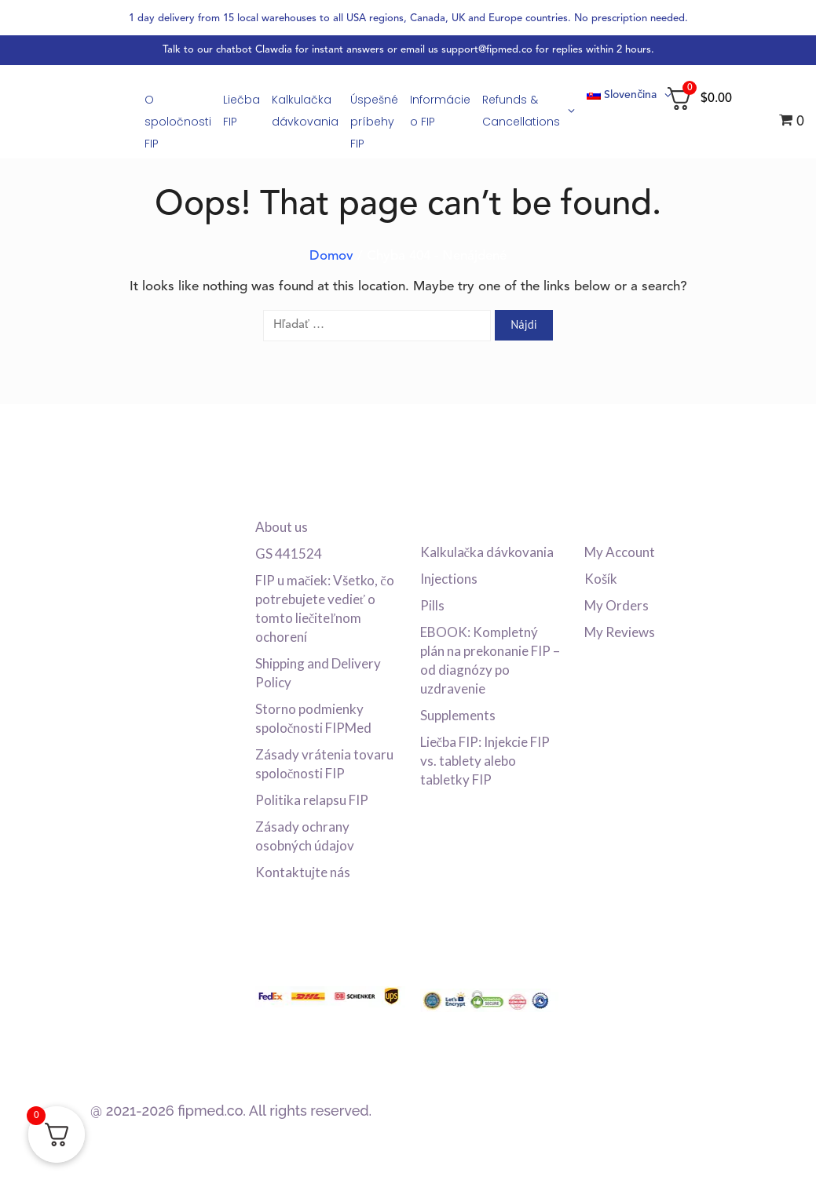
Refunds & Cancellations (528, 110)
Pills (432, 605)
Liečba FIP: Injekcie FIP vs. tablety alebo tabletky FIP (485, 761)
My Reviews (619, 632)
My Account (619, 552)
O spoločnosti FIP (178, 121)
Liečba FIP (241, 110)
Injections (449, 578)
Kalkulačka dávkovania (305, 110)
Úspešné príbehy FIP (374, 121)
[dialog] (786, 1159)
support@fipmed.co (486, 50)
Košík (600, 578)
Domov (331, 256)
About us (281, 527)
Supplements (458, 715)
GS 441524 (288, 553)
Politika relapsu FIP (311, 800)
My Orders (616, 605)
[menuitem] (624, 95)
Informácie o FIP (440, 110)
